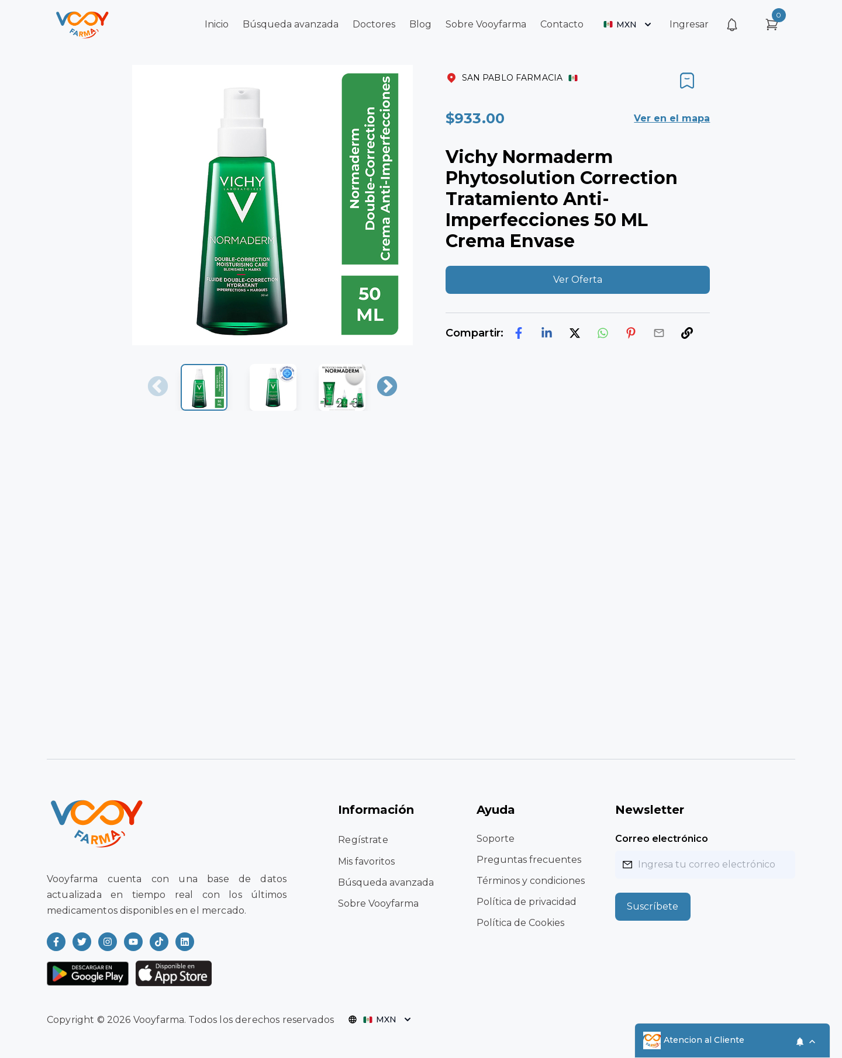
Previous (157, 387)
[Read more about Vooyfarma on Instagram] (107, 941)
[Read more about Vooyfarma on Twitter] (82, 941)
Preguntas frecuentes (529, 859)
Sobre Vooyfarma (486, 24)
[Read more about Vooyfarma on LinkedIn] (184, 941)
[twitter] (574, 333)
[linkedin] (546, 333)
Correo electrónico (661, 838)
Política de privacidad (527, 901)
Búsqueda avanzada (291, 24)
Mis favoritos (366, 861)
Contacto (562, 24)
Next (387, 387)
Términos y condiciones (531, 880)
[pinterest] (630, 333)
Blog (420, 24)
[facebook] (518, 333)
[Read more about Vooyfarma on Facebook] (56, 941)
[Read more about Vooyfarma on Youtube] (133, 941)
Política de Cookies (520, 922)
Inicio (217, 24)
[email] (659, 333)
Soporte (496, 838)
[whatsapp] (602, 333)
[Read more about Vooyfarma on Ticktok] (159, 941)
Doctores (374, 24)
